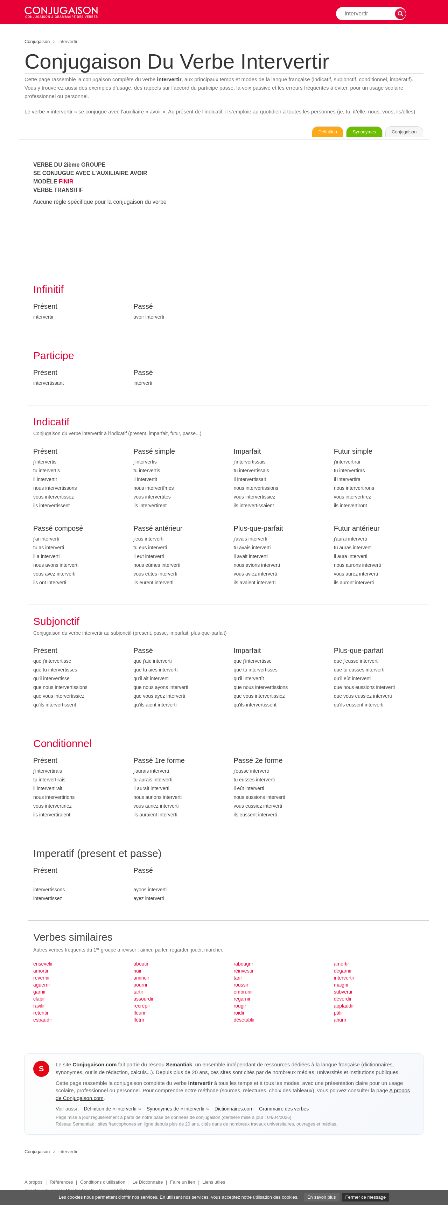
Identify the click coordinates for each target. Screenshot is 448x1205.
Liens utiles (213, 1183)
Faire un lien (182, 1183)
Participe (53, 357)
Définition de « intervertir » (113, 1110)
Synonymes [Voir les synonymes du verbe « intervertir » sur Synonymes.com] (348, 132)
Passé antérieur (157, 530)
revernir (41, 979)
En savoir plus (321, 1197)
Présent (45, 308)
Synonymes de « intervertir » (178, 1110)
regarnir (242, 1000)
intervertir (344, 979)
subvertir (343, 993)
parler (161, 951)
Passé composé (58, 530)
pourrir (140, 986)
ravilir (39, 1007)
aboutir (140, 965)
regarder (179, 951)
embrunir (243, 993)
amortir (41, 972)
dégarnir (343, 972)
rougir (240, 1007)
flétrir (138, 1021)
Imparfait (247, 453)
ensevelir (43, 965)
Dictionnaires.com (235, 1110)
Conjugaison (37, 41)
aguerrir (41, 986)
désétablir (244, 1021)
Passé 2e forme (258, 762)
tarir (238, 979)
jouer (196, 951)
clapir (39, 1000)
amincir (141, 979)
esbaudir (42, 1021)
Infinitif (48, 291)
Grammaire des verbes (284, 1110)
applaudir (344, 1007)
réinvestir (244, 972)
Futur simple (353, 453)
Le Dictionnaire (148, 1183)
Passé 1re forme (159, 762)
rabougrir (243, 965)
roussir (241, 986)
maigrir (341, 986)
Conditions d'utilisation (102, 1183)
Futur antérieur (357, 530)
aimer (146, 951)
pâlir (338, 1014)
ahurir (340, 1021)
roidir (239, 1014)
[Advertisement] (329, 211)
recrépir (141, 1007)
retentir (41, 1014)
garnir (39, 993)
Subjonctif (56, 622)
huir (137, 972)
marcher (213, 951)
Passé (143, 308)
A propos (33, 1183)
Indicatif (51, 423)
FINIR (66, 183)
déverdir (343, 1000)
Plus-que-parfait (258, 530)
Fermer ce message (365, 1197)
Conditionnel (62, 745)
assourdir (143, 1000)
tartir (138, 993)
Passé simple (154, 453)
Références (61, 1183)
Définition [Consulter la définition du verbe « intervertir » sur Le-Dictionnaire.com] (300, 132)
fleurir (139, 1014)
